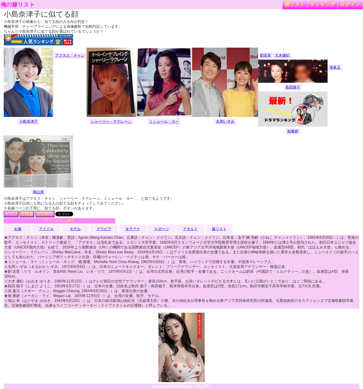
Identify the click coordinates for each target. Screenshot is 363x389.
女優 (17, 229)
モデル (75, 229)
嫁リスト (295, 4)
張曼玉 (335, 67)
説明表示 (45, 214)
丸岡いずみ (225, 121)
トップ (11, 214)
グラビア (104, 229)
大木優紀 (282, 55)
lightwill (176, 386)
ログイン (350, 4)
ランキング (322, 4)
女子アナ (132, 229)
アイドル (46, 229)
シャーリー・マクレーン (111, 121)
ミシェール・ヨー (164, 121)
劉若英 (265, 55)
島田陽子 (292, 87)
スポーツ (161, 229)
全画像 (27, 214)
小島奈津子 (28, 121)
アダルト (190, 229)
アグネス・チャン (70, 55)
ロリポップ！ (200, 386)
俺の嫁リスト (18, 5)
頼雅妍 (292, 131)
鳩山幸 (38, 192)
